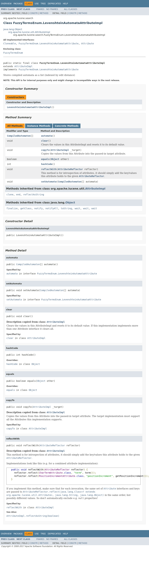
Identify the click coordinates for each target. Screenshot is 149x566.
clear (44, 140)
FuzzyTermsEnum (13, 52)
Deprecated (54, 3)
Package (18, 3)
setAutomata (48, 181)
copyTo (45, 150)
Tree (43, 3)
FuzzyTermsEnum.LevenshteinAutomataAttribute (48, 43)
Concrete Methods (67, 126)
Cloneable (9, 43)
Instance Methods (38, 126)
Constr (33, 13)
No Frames (52, 9)
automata (46, 135)
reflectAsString (33, 194)
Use (37, 3)
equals (45, 159)
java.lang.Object (12, 29)
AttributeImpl (23, 66)
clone (9, 194)
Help (65, 3)
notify (38, 208)
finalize (12, 208)
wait (77, 208)
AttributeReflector (70, 169)
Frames (40, 9)
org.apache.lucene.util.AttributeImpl (29, 32)
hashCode (46, 164)
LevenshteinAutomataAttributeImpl (29, 107)
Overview (6, 3)
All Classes (70, 9)
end (18, 194)
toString (66, 208)
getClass (25, 208)
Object (55, 159)
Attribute (87, 43)
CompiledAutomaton (19, 135)
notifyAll (51, 208)
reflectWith (48, 169)
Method (44, 13)
